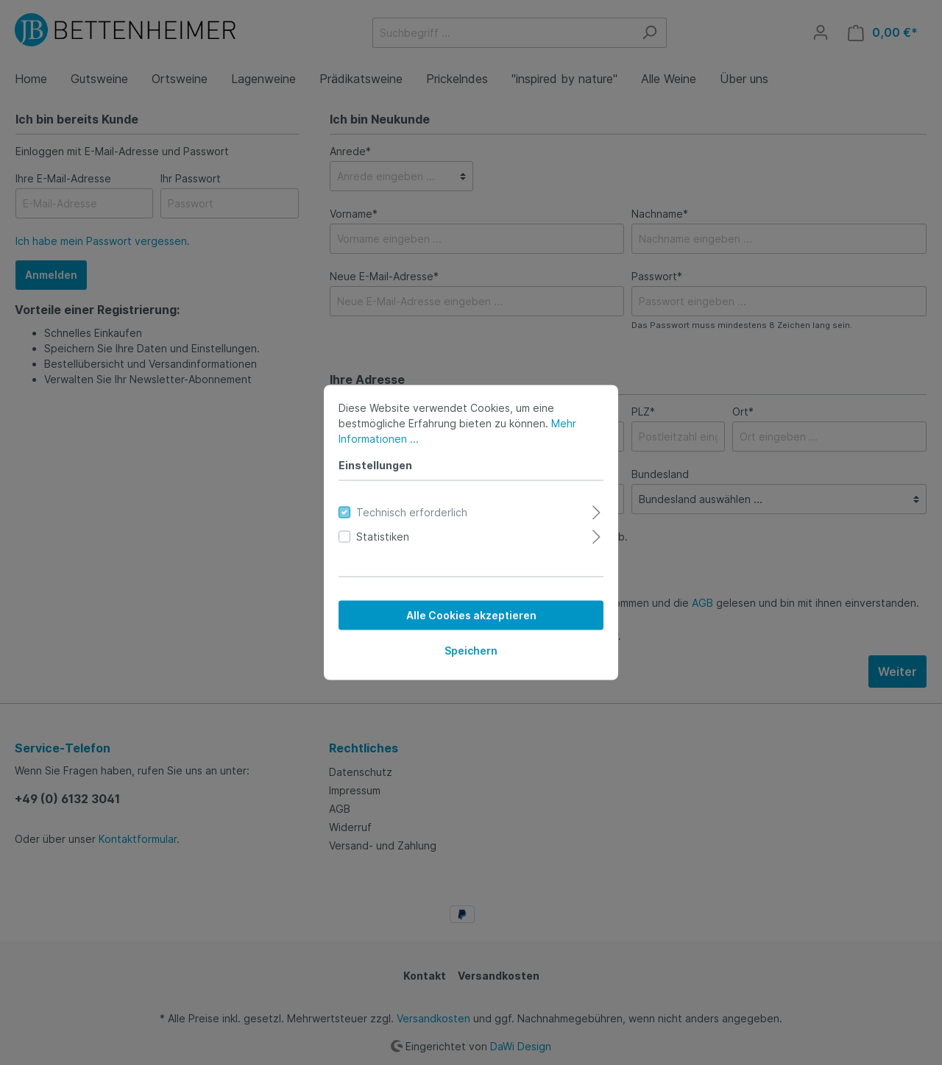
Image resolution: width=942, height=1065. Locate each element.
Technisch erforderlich (411, 512)
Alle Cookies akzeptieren (471, 615)
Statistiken (382, 536)
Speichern (471, 650)
